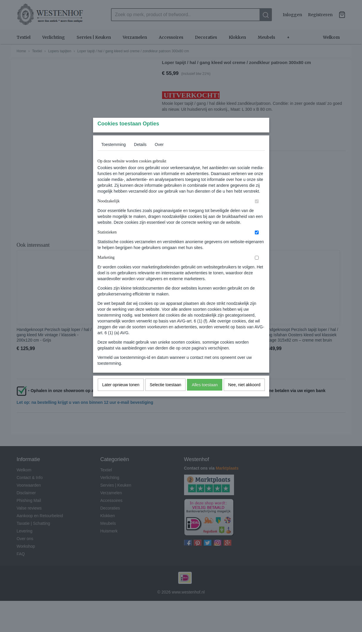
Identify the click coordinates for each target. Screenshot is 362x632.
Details (140, 156)
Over (159, 156)
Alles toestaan (205, 396)
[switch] (257, 213)
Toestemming (113, 156)
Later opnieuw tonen (120, 396)
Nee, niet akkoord (244, 396)
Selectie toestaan (165, 396)
